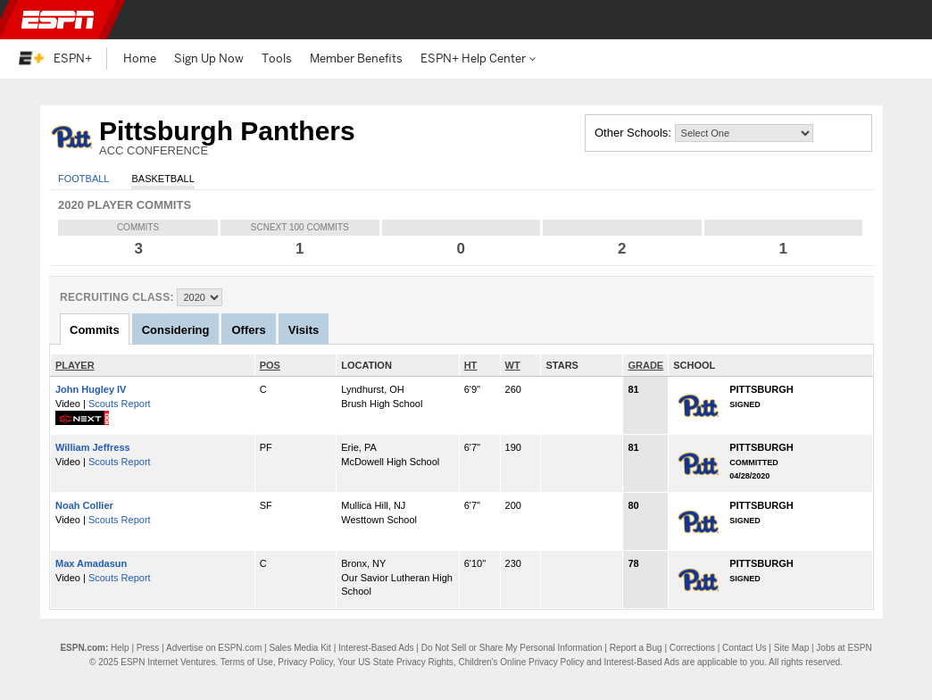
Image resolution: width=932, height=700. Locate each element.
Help (120, 648)
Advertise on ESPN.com (214, 648)
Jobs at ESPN (843, 648)
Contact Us (744, 648)
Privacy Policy (305, 662)
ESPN (58, 19)
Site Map (791, 648)
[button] (903, 19)
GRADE (645, 365)
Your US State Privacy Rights (395, 662)
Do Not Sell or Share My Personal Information (512, 648)
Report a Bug (636, 648)
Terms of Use (247, 662)
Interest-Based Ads (376, 648)
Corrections (692, 648)
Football (83, 178)
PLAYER (75, 365)
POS (270, 365)
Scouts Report (119, 403)
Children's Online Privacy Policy (521, 662)
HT (471, 365)
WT (512, 365)
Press (148, 648)
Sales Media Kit (299, 648)
